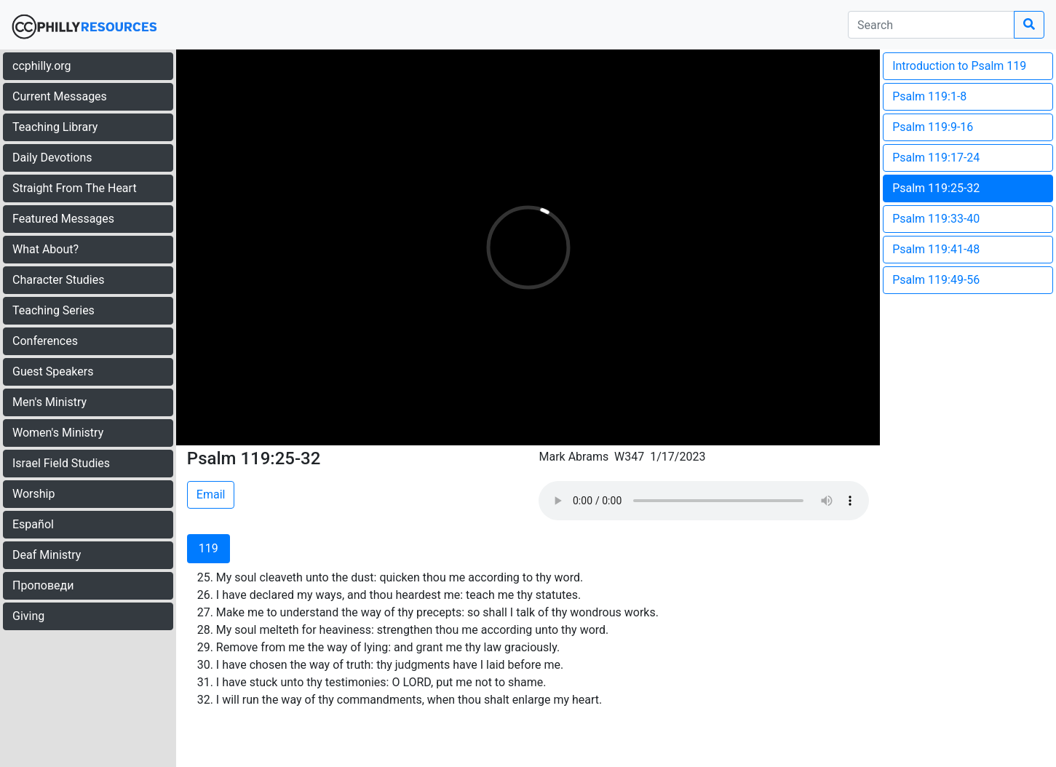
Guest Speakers (52, 371)
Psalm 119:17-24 (936, 157)
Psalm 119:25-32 (936, 188)
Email (211, 494)
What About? (45, 249)
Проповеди (43, 585)
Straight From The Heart (74, 188)
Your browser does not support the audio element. (704, 500)
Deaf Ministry (46, 555)
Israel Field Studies (61, 463)
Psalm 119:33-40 (936, 219)
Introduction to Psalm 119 (959, 66)
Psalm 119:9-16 (932, 127)
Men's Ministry (49, 402)
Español (33, 524)
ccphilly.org (41, 66)
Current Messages (59, 96)
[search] (931, 25)
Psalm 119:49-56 (936, 280)
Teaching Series (53, 310)
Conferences (45, 341)
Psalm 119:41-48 (936, 249)
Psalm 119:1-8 (929, 96)
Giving (28, 616)
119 (208, 548)
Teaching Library (55, 127)
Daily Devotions (52, 157)
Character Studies (58, 280)
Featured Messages (63, 219)
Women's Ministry (57, 433)
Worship (33, 494)
